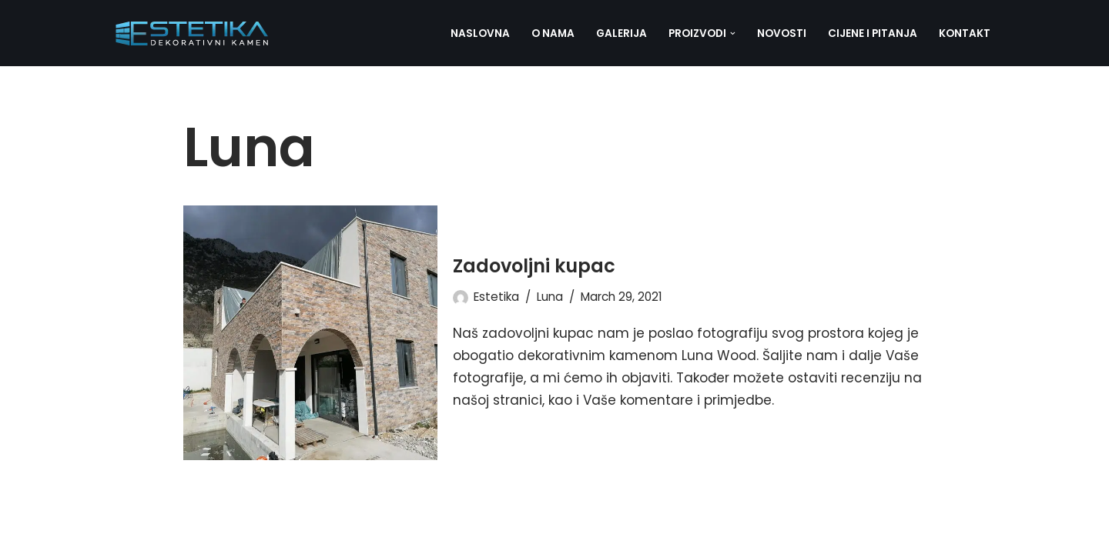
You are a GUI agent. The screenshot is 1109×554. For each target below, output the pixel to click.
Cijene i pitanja (872, 33)
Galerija (621, 33)
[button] (732, 33)
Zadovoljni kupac (534, 266)
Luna (550, 297)
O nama (553, 33)
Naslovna (480, 33)
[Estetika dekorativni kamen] (193, 33)
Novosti (781, 33)
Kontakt (964, 33)
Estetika (496, 297)
